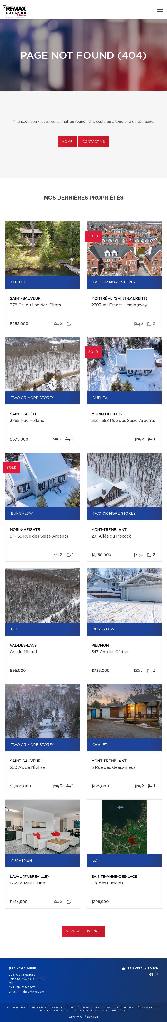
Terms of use (86, 1010)
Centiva (92, 1016)
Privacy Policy (65, 1010)
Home (67, 141)
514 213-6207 (25, 987)
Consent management (112, 1010)
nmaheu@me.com (31, 991)
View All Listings (83, 931)
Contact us (93, 141)
